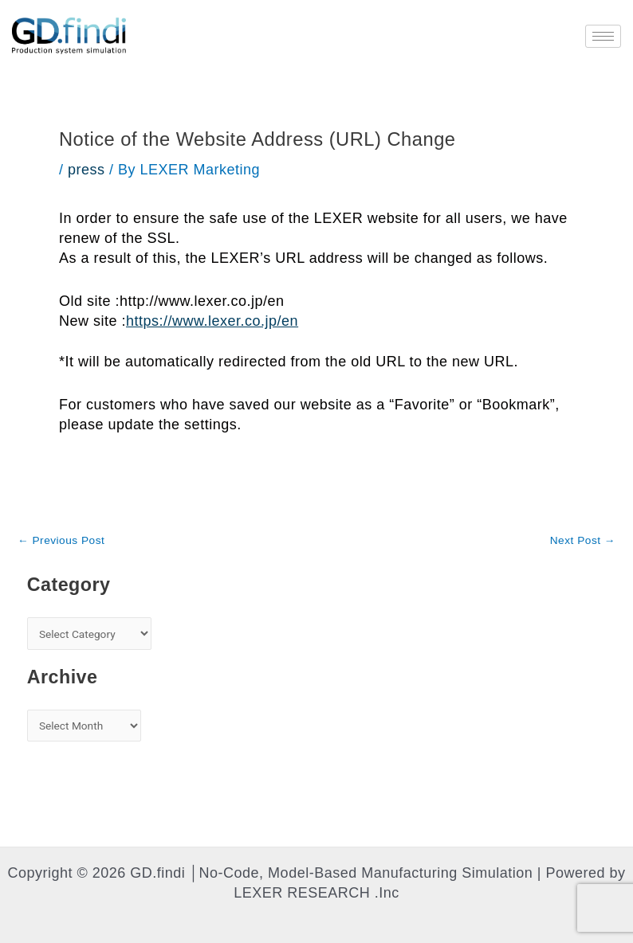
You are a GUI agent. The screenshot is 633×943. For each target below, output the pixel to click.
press (86, 170)
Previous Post (61, 540)
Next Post (582, 540)
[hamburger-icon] (603, 36)
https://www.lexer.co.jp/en (212, 321)
